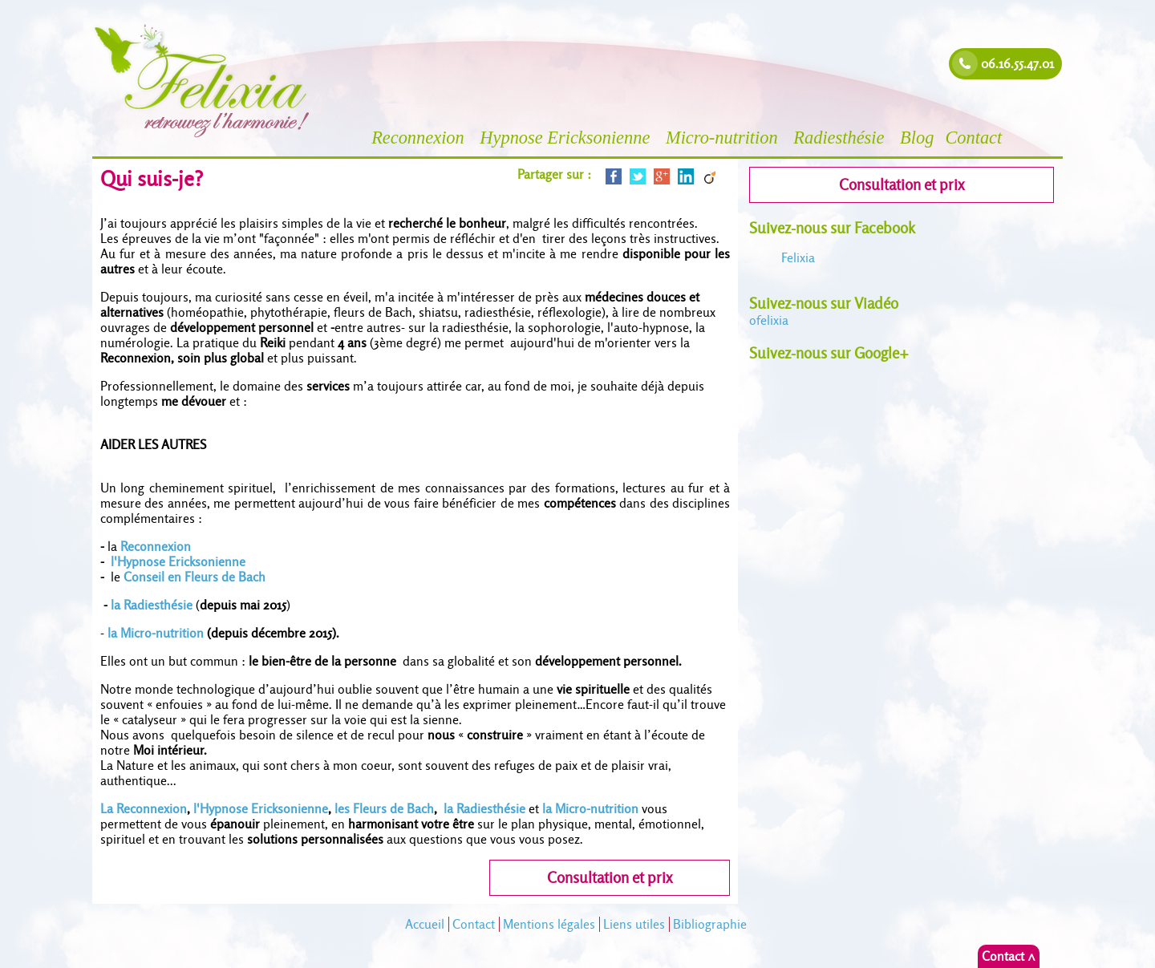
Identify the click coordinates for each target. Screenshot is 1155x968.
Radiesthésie (841, 138)
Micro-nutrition (724, 138)
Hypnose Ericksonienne (567, 138)
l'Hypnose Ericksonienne (180, 561)
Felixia (798, 257)
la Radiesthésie (151, 605)
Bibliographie (710, 924)
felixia (768, 320)
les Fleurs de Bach (384, 808)
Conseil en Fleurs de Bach (194, 577)
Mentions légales (549, 924)
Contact (976, 138)
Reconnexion (419, 138)
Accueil (424, 924)
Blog (917, 138)
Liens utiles (634, 924)
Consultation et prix (609, 878)
